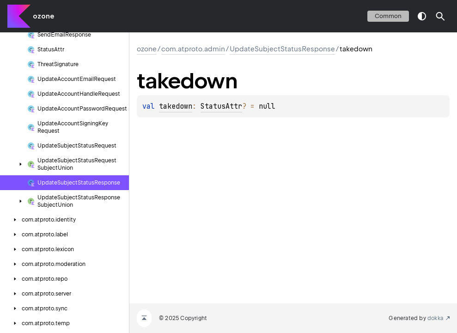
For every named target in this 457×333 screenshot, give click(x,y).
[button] (440, 16)
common (388, 15)
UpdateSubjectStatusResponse (282, 49)
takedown (175, 106)
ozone (43, 16)
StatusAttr (221, 106)
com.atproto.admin (193, 49)
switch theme (422, 16)
